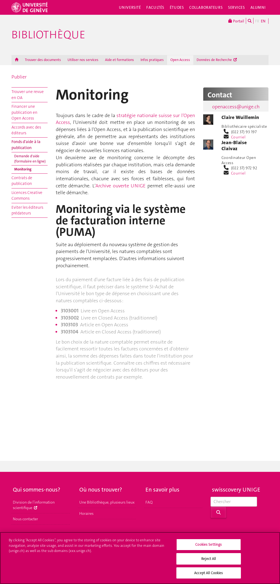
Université (130, 7)
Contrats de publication (21, 180)
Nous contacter (25, 518)
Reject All (208, 561)
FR (257, 21)
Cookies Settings (208, 547)
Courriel (238, 137)
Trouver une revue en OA (27, 94)
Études (177, 7)
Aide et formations (119, 59)
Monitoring (22, 169)
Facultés (155, 7)
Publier (19, 77)
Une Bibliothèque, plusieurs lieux (107, 502)
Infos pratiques (152, 59)
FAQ (149, 502)
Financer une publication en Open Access (24, 112)
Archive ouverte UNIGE (120, 185)
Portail (236, 21)
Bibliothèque (48, 35)
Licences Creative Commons (26, 195)
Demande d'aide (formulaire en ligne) (30, 159)
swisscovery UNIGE (236, 489)
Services (236, 7)
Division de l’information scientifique (34, 505)
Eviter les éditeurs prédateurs (27, 210)
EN (263, 21)
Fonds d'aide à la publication (25, 144)
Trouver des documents (43, 59)
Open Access (180, 59)
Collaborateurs (206, 7)
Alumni (258, 7)
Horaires (86, 513)
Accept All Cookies (208, 575)
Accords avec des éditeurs (26, 130)
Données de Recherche (217, 59)
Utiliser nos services (83, 59)
